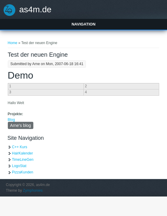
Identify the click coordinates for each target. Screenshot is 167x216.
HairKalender (22, 153)
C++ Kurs (19, 147)
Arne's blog (20, 125)
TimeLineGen (23, 160)
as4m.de (35, 9)
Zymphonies (32, 190)
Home (12, 43)
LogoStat (19, 166)
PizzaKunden (22, 172)
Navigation (83, 24)
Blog (11, 120)
